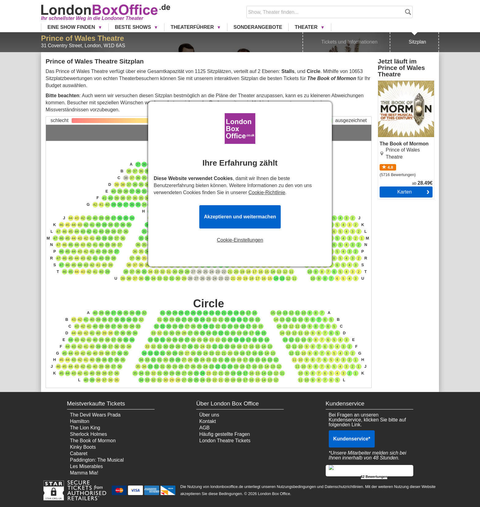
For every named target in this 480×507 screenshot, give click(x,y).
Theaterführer (193, 27)
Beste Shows (133, 27)
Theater (307, 27)
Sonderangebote (258, 27)
